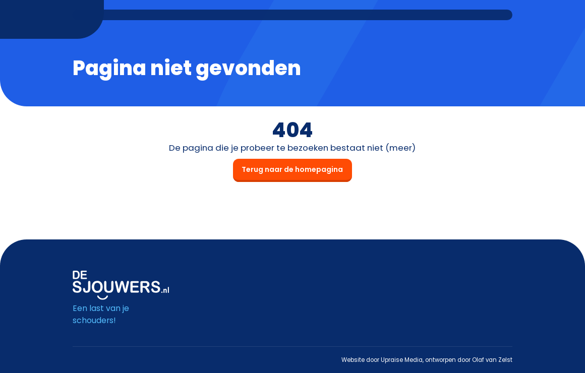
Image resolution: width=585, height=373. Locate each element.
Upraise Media (402, 360)
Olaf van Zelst (492, 360)
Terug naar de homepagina (292, 169)
